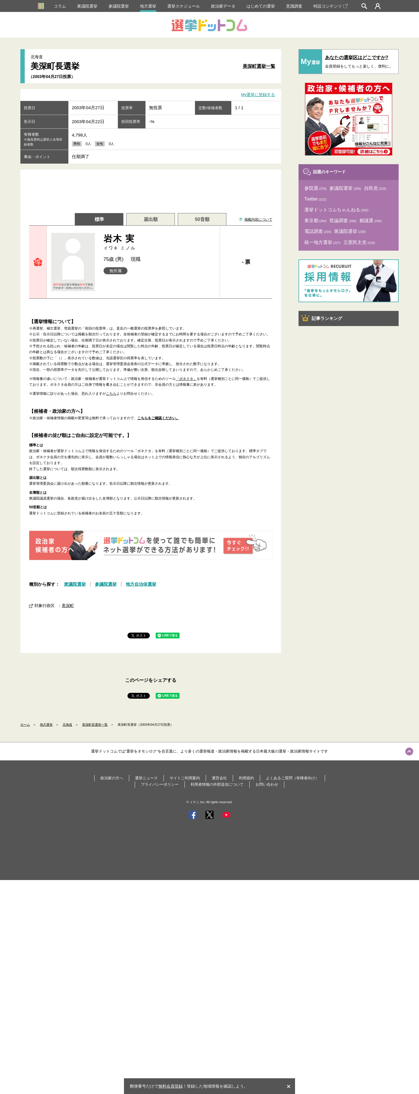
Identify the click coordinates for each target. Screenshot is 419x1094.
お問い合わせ (266, 784)
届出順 (151, 219)
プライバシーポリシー (160, 784)
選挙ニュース (146, 778)
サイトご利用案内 (185, 778)
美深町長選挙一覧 (95, 724)
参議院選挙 (119, 6)
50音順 (202, 219)
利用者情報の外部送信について (217, 784)
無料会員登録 (170, 1086)
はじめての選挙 (260, 6)
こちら (111, 394)
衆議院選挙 (87, 6)
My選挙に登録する (258, 95)
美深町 (68, 605)
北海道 (67, 724)
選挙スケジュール (183, 6)
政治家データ (223, 6)
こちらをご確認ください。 (158, 418)
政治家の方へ (111, 778)
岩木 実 (160, 242)
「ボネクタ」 (186, 379)
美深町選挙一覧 (259, 66)
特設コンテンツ (330, 6)
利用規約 (246, 778)
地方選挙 (148, 6)
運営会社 (219, 778)
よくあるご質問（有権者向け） (292, 778)
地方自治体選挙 (141, 584)
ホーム (25, 724)
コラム (60, 6)
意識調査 (294, 6)
